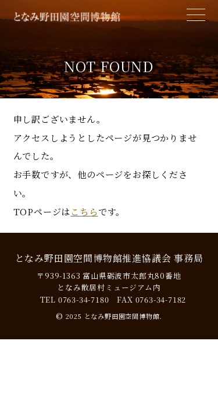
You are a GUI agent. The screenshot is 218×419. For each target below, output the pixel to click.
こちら (84, 211)
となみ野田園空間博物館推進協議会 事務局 (109, 258)
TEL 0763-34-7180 (74, 299)
